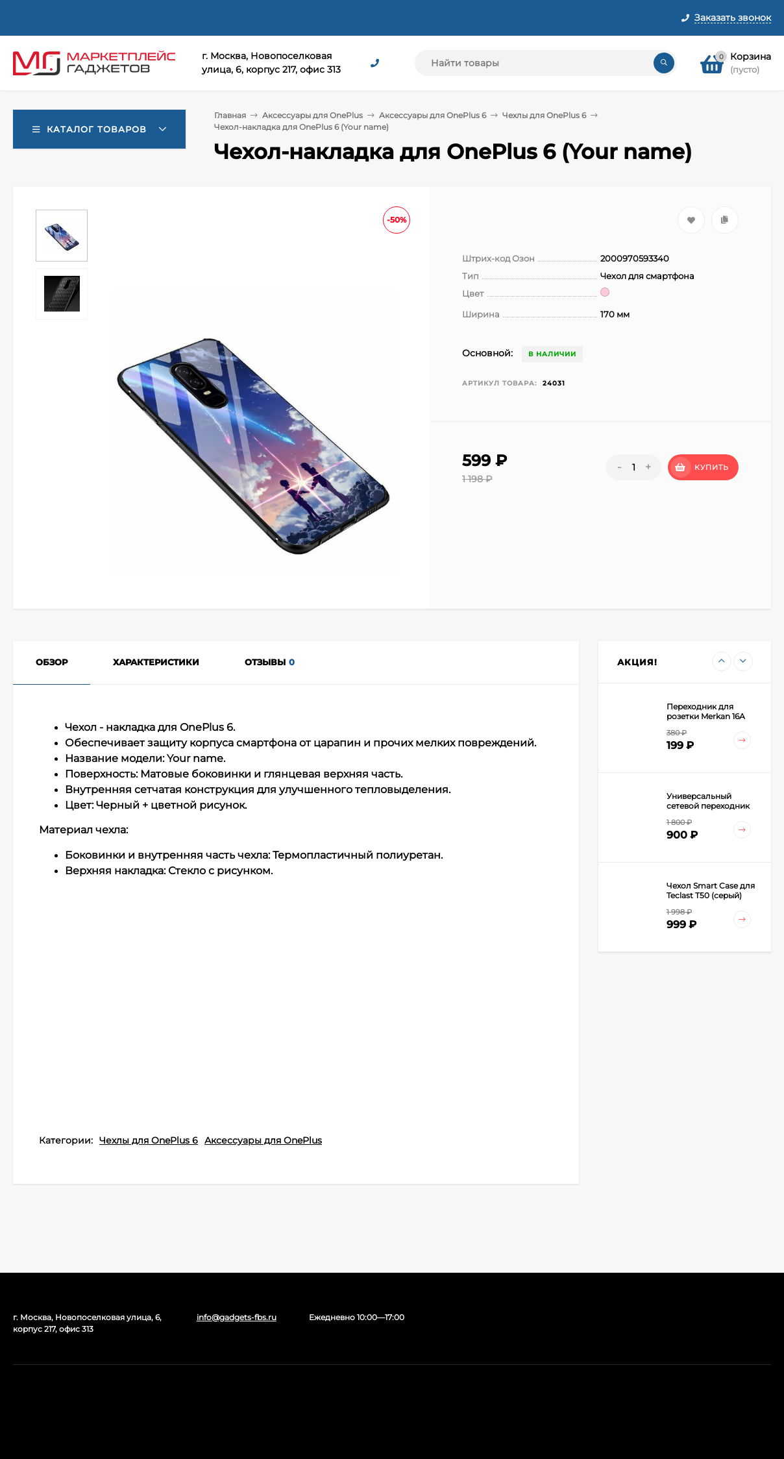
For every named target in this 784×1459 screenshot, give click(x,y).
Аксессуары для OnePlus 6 (432, 115)
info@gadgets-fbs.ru (236, 1317)
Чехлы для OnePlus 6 (544, 115)
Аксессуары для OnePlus (312, 115)
